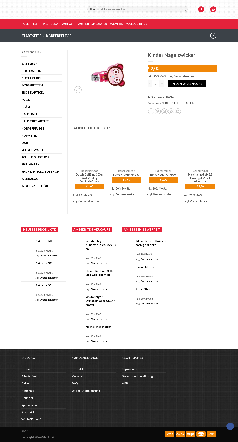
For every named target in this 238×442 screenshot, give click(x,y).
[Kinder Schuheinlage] (163, 151)
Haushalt (67, 23)
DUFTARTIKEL (31, 78)
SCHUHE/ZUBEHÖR (35, 157)
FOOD (25, 99)
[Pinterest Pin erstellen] (171, 111)
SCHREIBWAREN (32, 149)
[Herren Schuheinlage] (126, 151)
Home (25, 23)
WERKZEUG (29, 178)
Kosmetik (116, 23)
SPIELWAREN (30, 164)
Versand (77, 376)
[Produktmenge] (155, 83)
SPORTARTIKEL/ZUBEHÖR (40, 171)
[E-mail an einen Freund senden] (164, 111)
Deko (54, 23)
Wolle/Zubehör (136, 23)
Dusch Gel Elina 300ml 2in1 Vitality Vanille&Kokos (89, 178)
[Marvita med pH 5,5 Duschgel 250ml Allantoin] (200, 151)
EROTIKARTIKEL (32, 92)
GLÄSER (27, 106)
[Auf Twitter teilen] (158, 111)
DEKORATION (31, 70)
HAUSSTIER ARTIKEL (35, 121)
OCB (24, 142)
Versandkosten (184, 76)
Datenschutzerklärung (137, 376)
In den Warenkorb (187, 83)
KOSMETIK (29, 135)
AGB (125, 383)
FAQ (75, 383)
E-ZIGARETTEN (32, 85)
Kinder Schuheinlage (163, 174)
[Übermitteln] (184, 9)
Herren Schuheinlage (126, 174)
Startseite (31, 36)
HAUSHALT (29, 114)
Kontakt (77, 369)
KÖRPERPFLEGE (58, 36)
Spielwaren (99, 23)
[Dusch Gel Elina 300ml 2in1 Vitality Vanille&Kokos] (89, 151)
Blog (24, 431)
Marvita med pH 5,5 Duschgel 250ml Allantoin (200, 178)
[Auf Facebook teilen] (151, 111)
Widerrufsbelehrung (86, 390)
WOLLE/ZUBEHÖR (34, 185)
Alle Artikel (40, 23)
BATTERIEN (29, 63)
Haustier (82, 23)
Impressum (129, 369)
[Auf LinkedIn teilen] (178, 111)
